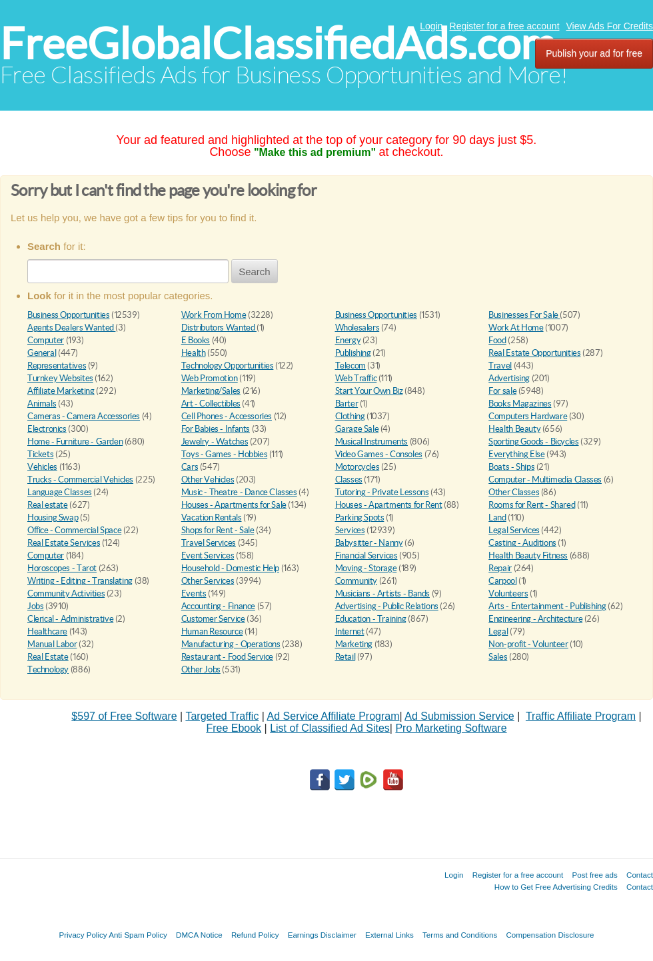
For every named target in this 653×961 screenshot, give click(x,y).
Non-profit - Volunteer (528, 644)
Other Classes (513, 492)
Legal (498, 631)
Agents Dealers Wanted (71, 328)
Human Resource (212, 631)
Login (431, 26)
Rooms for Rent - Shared (531, 505)
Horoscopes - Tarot (62, 568)
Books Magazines (519, 404)
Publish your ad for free (594, 53)
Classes (348, 479)
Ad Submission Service (459, 716)
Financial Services (366, 555)
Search (255, 271)
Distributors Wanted (219, 328)
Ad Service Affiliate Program (333, 716)
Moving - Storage (366, 568)
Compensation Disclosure (550, 934)
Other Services (208, 581)
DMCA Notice (199, 934)
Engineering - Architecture (535, 619)
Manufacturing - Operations (231, 644)
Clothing (350, 416)
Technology (48, 669)
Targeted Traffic (222, 716)
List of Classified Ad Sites (330, 728)
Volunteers (508, 593)
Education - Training (370, 619)
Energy (348, 340)
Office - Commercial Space (74, 530)
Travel (500, 366)
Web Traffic (356, 378)
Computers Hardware (527, 416)
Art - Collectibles (211, 404)
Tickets (40, 454)
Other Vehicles (208, 479)
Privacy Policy (83, 934)
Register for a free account (505, 26)
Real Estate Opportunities (534, 353)
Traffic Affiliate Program (581, 716)
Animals (41, 404)
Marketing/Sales (211, 391)
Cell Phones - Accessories (226, 416)
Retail (345, 657)
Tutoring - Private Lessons (382, 492)
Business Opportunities (68, 315)
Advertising (509, 378)
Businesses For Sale (524, 315)
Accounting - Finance (218, 606)
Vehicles (42, 467)
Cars (189, 467)
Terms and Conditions (459, 934)
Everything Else (516, 454)
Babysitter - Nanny (369, 543)
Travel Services (208, 543)
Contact (639, 874)
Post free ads (594, 874)
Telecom (350, 366)
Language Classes (59, 492)
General (41, 353)
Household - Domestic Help (230, 568)
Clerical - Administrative (70, 619)
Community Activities (66, 593)
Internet (349, 631)
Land (497, 517)
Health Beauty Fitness (528, 555)
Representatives (56, 366)
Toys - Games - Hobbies (224, 454)
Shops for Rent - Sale (218, 530)
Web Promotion (209, 378)
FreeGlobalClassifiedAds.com (278, 43)
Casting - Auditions (522, 543)
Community (356, 581)
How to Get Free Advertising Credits (556, 886)
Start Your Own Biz (369, 391)
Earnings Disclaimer (322, 934)
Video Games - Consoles (378, 454)
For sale (502, 391)
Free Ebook (233, 728)
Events (194, 593)
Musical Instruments (371, 442)
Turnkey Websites (60, 378)
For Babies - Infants (215, 429)
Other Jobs (201, 669)
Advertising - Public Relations (386, 606)
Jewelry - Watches (214, 442)
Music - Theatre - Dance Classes (239, 492)
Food (497, 340)
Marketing (354, 644)
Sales (497, 657)
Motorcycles (357, 467)
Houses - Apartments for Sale (234, 505)
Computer (45, 340)
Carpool (502, 581)
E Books (195, 340)
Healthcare (47, 631)
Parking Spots (359, 517)
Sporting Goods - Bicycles (533, 442)
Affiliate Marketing (61, 391)
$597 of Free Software (124, 716)
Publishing (353, 353)
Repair (500, 568)
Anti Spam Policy (138, 934)
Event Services (208, 555)
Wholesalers (357, 328)
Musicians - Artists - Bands (382, 593)
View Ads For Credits (609, 26)
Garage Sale (357, 429)
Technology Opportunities (227, 366)
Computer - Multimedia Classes (545, 479)
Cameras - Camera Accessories (83, 416)
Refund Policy (255, 934)
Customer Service (213, 619)
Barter (346, 404)
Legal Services (514, 530)
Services (350, 530)
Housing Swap (52, 517)
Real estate (47, 505)
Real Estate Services (63, 543)
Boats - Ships (511, 467)
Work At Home (515, 328)
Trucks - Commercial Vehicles (80, 479)
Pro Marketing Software (450, 728)
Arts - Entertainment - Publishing (547, 606)
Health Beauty (514, 429)
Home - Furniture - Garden (75, 442)
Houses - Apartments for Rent (388, 505)
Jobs (35, 606)
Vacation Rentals (211, 517)
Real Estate (48, 657)
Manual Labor (52, 644)
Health (193, 353)
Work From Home (214, 315)
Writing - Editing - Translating (80, 581)
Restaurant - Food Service (227, 657)
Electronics (47, 429)
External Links (389, 934)
